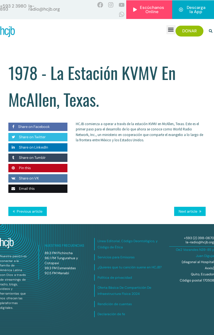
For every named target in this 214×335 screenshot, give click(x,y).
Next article (188, 211)
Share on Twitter (27, 137)
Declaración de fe (111, 314)
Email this (21, 188)
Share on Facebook (29, 126)
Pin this (19, 168)
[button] (171, 29)
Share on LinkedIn (28, 147)
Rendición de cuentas (115, 304)
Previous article (29, 211)
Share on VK (23, 178)
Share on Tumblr (27, 157)
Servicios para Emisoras (116, 257)
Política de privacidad (115, 277)
